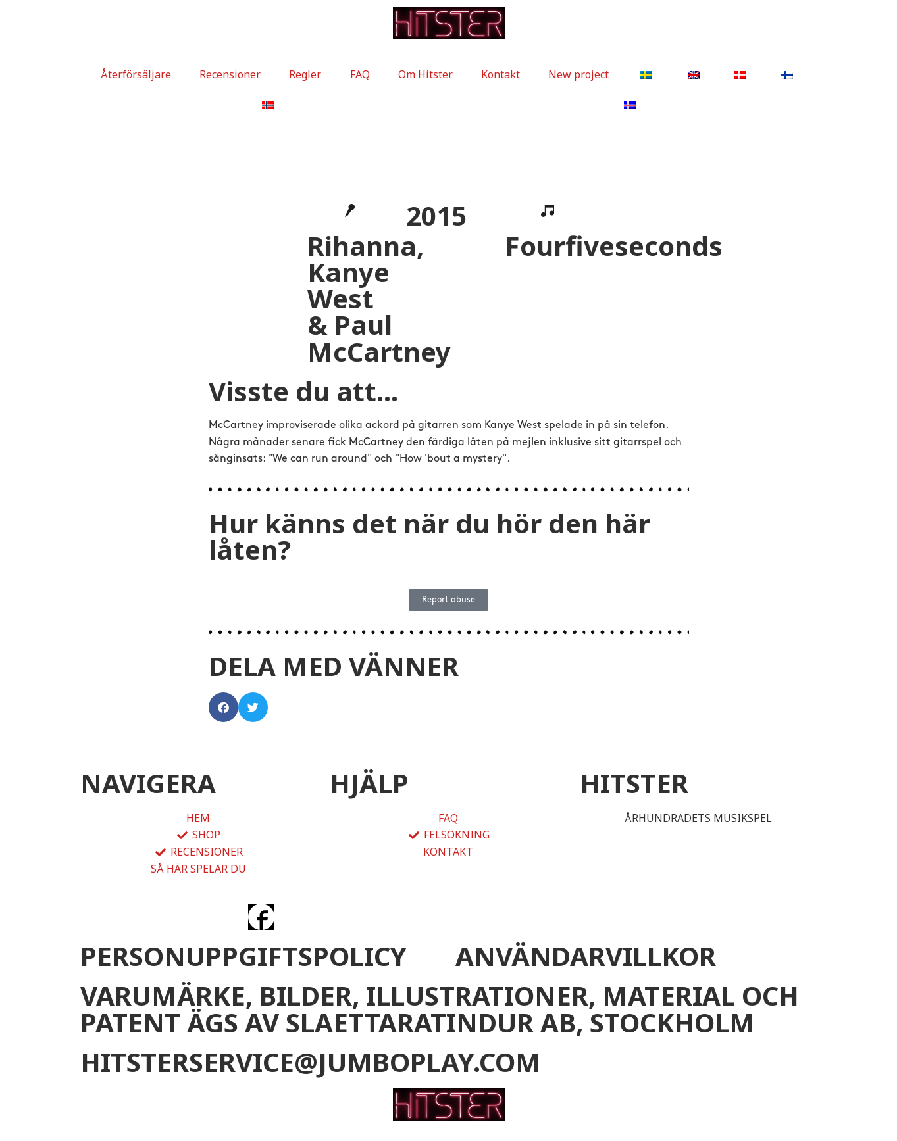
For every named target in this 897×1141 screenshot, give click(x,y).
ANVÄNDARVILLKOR (585, 956)
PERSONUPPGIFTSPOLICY (243, 956)
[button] (223, 707)
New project (578, 74)
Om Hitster (425, 74)
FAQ (360, 74)
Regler (305, 74)
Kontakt (500, 74)
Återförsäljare (136, 74)
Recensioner (230, 74)
